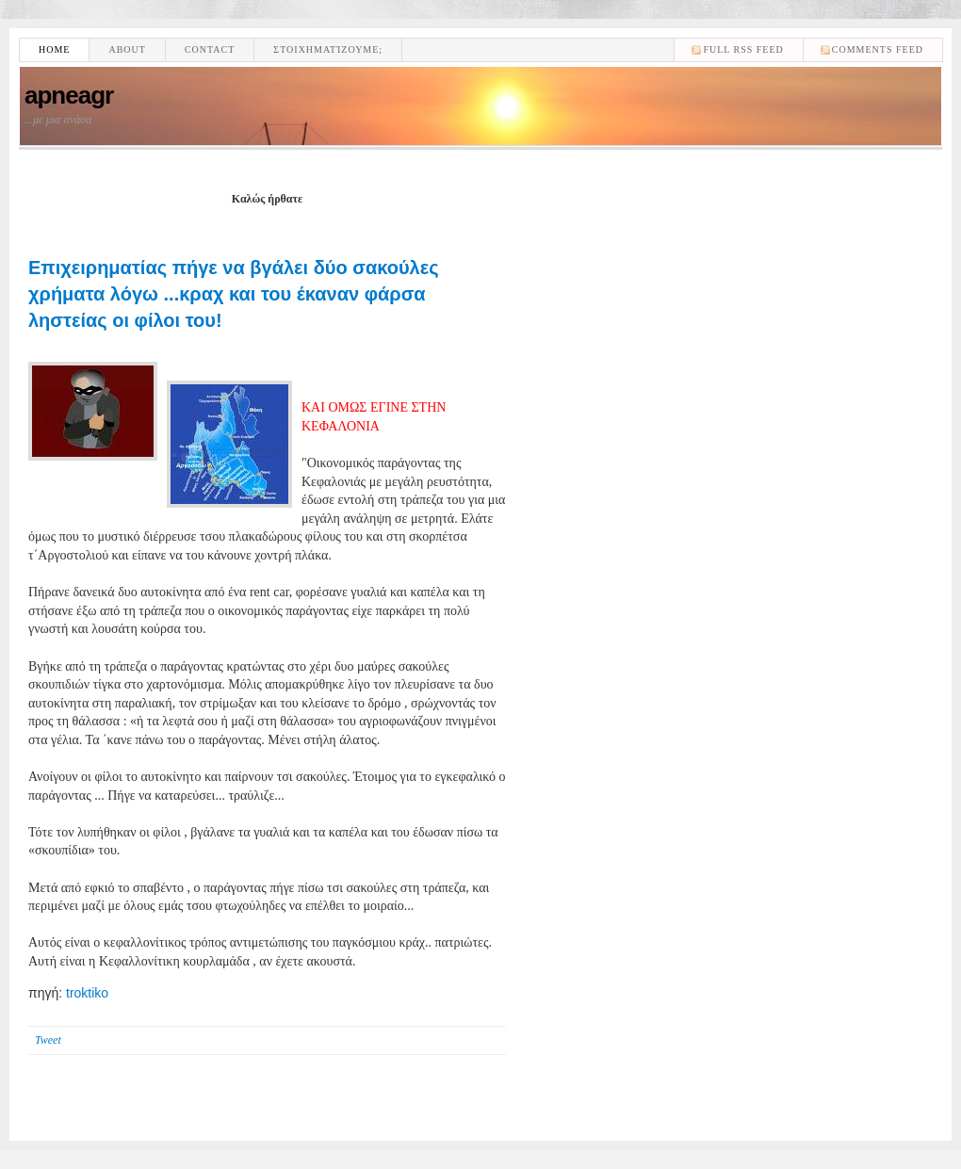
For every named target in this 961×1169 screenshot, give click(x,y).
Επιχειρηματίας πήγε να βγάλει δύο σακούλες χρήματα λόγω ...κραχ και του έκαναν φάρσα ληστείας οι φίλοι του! (233, 294)
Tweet (48, 1040)
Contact (210, 49)
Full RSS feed (743, 49)
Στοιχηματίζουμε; (328, 49)
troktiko (87, 992)
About (126, 49)
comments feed (877, 49)
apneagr (68, 95)
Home (54, 49)
